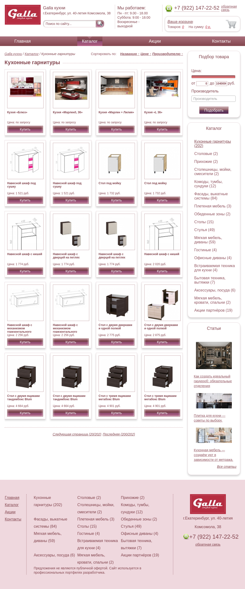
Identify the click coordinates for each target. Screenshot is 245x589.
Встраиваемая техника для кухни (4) (214, 268)
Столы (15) (204, 222)
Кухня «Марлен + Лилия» (116, 112)
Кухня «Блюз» (17, 112)
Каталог (90, 41)
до (212, 83)
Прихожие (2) (206, 162)
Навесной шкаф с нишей (24, 254)
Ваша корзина (180, 22)
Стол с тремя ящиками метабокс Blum (115, 397)
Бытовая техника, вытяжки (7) (210, 280)
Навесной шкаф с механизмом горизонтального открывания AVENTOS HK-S (23, 331)
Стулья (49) (204, 230)
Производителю (167, 54)
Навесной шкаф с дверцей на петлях (66, 255)
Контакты (221, 41)
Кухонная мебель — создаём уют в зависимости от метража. (213, 455)
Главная (22, 41)
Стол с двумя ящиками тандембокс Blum (23, 397)
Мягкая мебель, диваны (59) (208, 240)
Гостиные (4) (205, 250)
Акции (155, 41)
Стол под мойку (110, 183)
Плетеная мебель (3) (212, 206)
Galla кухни (13, 54)
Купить (25, 129)
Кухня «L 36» (153, 112)
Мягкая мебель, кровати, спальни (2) (212, 300)
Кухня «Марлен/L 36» (68, 112)
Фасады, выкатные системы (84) (211, 196)
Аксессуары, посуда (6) (214, 290)
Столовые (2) (206, 154)
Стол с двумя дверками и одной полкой (115, 326)
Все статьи (226, 467)
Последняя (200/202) (119, 434)
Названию (129, 54)
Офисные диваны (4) (213, 258)
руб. (231, 83)
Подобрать (214, 110)
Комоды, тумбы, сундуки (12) (208, 184)
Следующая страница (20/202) (77, 434)
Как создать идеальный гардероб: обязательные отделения (213, 381)
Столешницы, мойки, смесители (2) (212, 171)
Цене (145, 54)
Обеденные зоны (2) (212, 214)
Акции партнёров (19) (213, 310)
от (193, 83)
